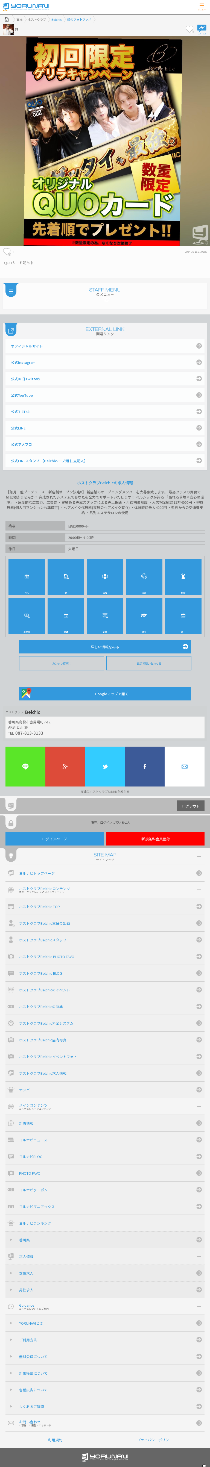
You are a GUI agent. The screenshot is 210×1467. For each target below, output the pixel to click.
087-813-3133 (29, 733)
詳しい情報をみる (105, 646)
